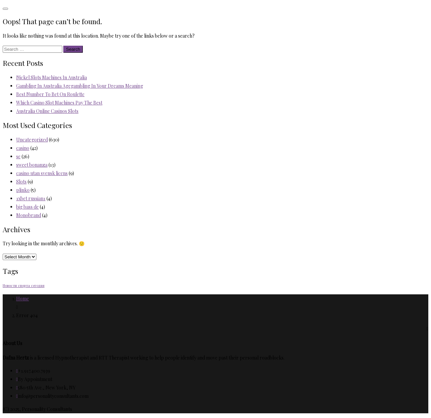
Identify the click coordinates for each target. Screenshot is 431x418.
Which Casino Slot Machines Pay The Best (59, 102)
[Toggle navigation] (5, 9)
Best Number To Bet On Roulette (50, 94)
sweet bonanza (31, 165)
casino (22, 148)
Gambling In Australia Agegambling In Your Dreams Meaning (79, 86)
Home (22, 298)
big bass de (27, 207)
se (18, 156)
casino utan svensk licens (42, 173)
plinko (23, 190)
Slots (21, 181)
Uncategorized (32, 139)
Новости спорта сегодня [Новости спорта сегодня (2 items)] (23, 285)
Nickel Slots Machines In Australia (51, 77)
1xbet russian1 (30, 198)
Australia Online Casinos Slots (47, 111)
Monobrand (28, 215)
